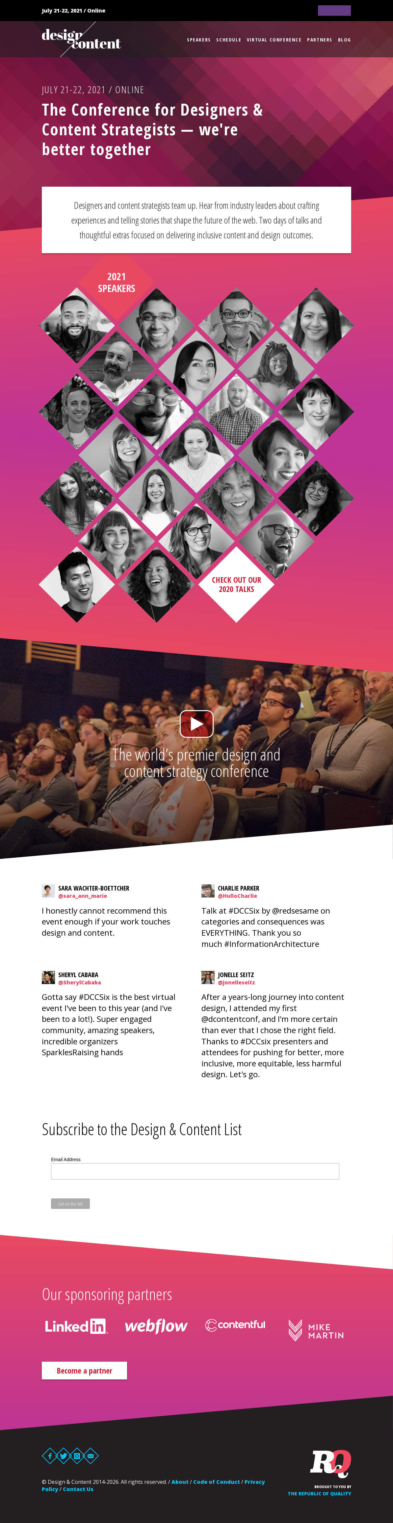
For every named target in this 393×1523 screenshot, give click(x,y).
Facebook (50, 1455)
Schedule (228, 39)
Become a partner (84, 1370)
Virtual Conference (274, 39)
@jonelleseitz (236, 982)
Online (96, 10)
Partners (319, 39)
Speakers (199, 39)
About (180, 1481)
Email (90, 1455)
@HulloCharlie (237, 895)
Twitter (63, 1455)
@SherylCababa (79, 982)
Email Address (65, 1159)
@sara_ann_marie (82, 895)
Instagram (77, 1455)
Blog (344, 39)
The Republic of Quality (319, 1493)
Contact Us (78, 1489)
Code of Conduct (216, 1481)
